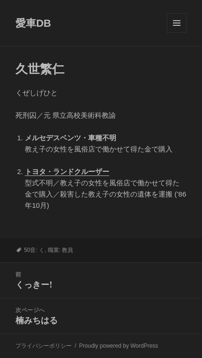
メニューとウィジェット (176, 32)
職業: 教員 (61, 250)
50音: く (34, 250)
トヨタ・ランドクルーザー (67, 171)
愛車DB (33, 23)
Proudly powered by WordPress (118, 346)
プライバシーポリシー (43, 346)
